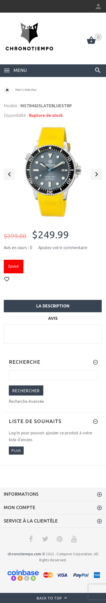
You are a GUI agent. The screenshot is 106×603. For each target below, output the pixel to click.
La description (52, 306)
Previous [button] (9, 174)
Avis (53, 318)
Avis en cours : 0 (18, 247)
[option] (53, 172)
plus (16, 450)
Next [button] (96, 174)
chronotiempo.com (24, 554)
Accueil (7, 90)
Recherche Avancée (26, 401)
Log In (14, 433)
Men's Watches (26, 89)
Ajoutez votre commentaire (62, 247)
